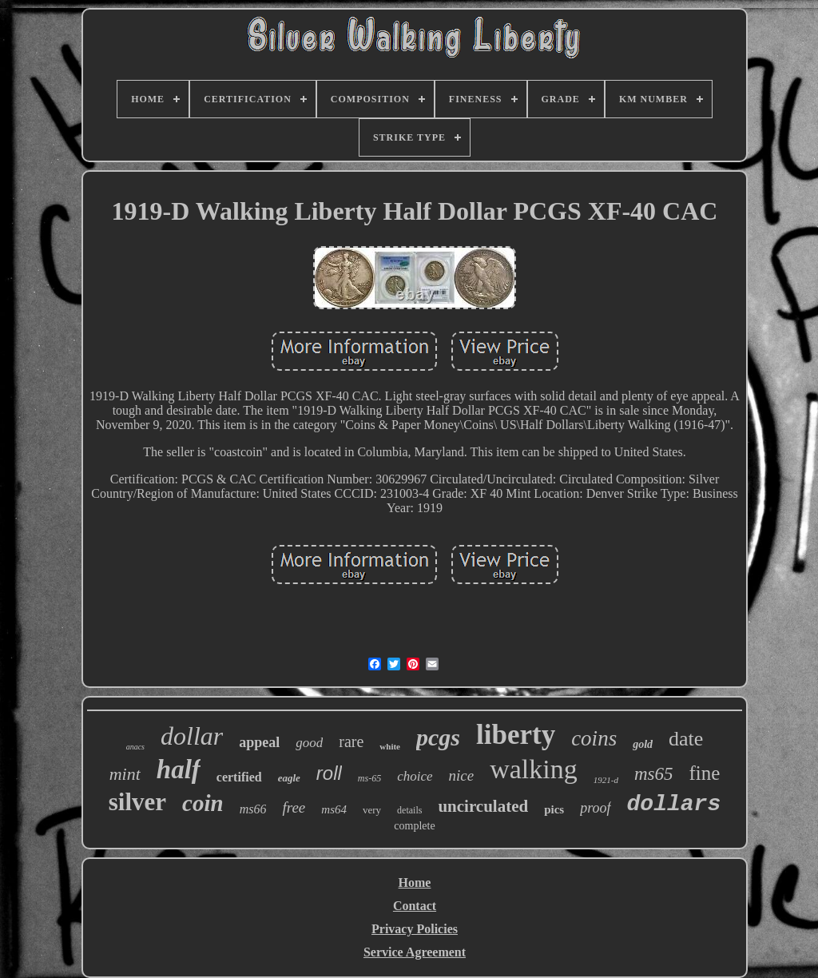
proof (595, 808)
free (293, 807)
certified (239, 777)
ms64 (334, 809)
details (409, 810)
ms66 (253, 809)
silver (137, 802)
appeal (259, 742)
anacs (135, 746)
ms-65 (369, 778)
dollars (674, 804)
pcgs (438, 737)
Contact (414, 905)
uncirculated (483, 806)
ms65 (653, 774)
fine (704, 773)
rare (351, 741)
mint (125, 774)
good (309, 742)
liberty (515, 734)
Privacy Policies (414, 929)
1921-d (606, 780)
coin (203, 803)
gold (643, 744)
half (179, 769)
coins (594, 738)
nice (462, 775)
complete (414, 826)
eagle (289, 778)
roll (329, 773)
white (389, 746)
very (372, 810)
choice (414, 776)
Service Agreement (414, 952)
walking (534, 769)
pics (554, 809)
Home (415, 882)
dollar (192, 736)
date (686, 738)
